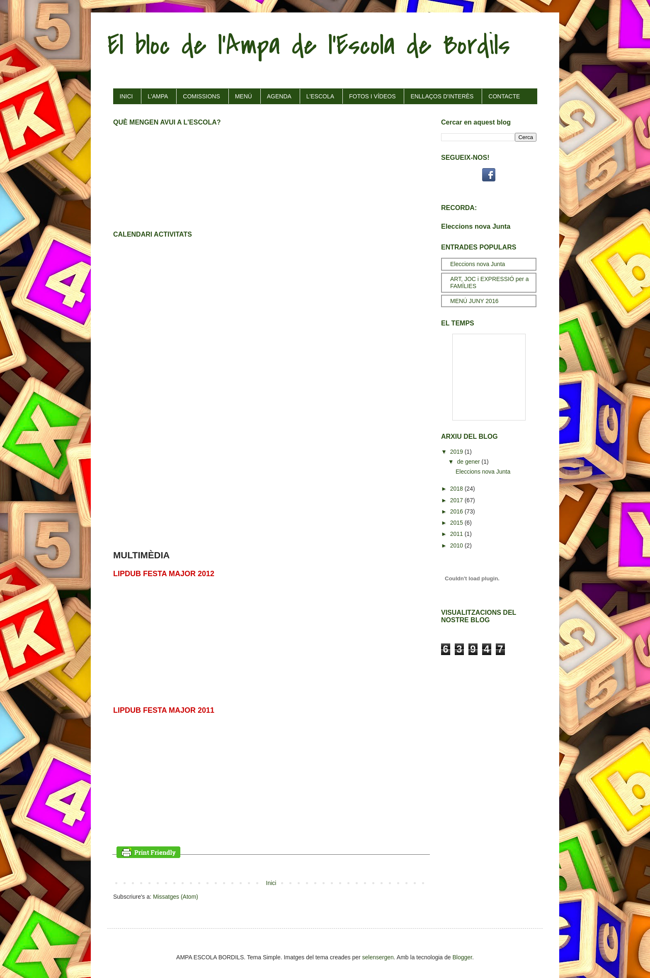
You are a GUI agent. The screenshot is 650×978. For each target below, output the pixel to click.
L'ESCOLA (320, 96)
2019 (457, 451)
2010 (457, 545)
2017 (457, 500)
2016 (457, 511)
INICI (126, 96)
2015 (457, 522)
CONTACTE (504, 96)
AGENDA (279, 96)
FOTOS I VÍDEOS (372, 96)
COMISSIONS (201, 96)
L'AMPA (158, 96)
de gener (469, 461)
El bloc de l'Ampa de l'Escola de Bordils (308, 45)
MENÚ (243, 96)
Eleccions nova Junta (475, 226)
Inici (271, 883)
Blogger (462, 957)
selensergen (378, 957)
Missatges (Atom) (175, 896)
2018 (457, 488)
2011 (457, 534)
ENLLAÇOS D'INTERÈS (441, 96)
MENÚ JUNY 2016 (474, 301)
